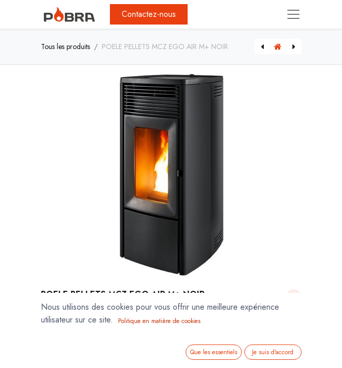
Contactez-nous (149, 14)
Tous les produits (65, 46)
